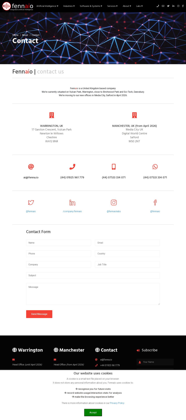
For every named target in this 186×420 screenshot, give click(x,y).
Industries (69, 6)
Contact (35, 35)
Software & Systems (91, 6)
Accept (93, 412)
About (127, 6)
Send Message (39, 314)
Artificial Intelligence (47, 6)
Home (15, 35)
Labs (139, 6)
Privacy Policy (117, 403)
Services (112, 6)
